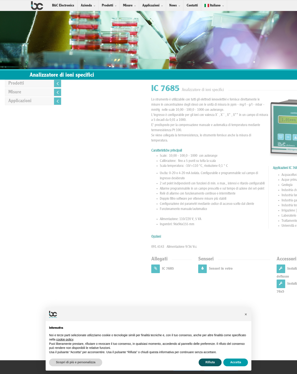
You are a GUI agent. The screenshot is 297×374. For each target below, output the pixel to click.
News (173, 5)
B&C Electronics (63, 5)
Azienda (86, 5)
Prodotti (107, 5)
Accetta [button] (235, 362)
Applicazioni (150, 5)
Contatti (192, 5)
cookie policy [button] (64, 339)
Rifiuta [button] (210, 362)
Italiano (212, 5)
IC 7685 (235, 269)
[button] (245, 314)
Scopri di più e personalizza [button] (75, 362)
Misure (127, 5)
